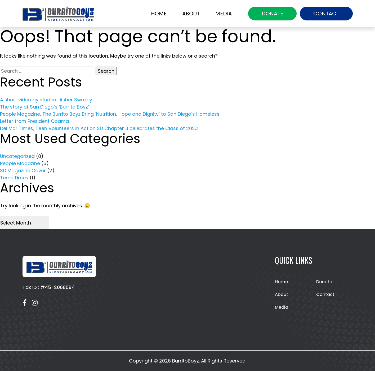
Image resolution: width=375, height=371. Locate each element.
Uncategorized (17, 156)
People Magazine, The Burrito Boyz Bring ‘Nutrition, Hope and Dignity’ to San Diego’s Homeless (110, 114)
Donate (272, 13)
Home (159, 13)
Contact (326, 13)
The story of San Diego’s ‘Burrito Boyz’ (44, 106)
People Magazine (20, 163)
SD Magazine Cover (23, 170)
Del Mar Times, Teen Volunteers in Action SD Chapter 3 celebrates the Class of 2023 (99, 128)
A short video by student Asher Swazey (46, 99)
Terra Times (14, 177)
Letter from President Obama (34, 121)
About (191, 13)
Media (223, 13)
